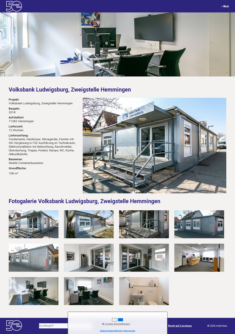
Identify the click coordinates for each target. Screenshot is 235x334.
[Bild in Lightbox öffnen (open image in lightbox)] (154, 145)
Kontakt (118, 325)
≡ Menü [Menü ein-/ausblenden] (225, 6)
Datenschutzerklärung (153, 325)
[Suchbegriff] (65, 325)
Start (109, 325)
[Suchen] (90, 325)
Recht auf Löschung (180, 325)
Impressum (131, 325)
